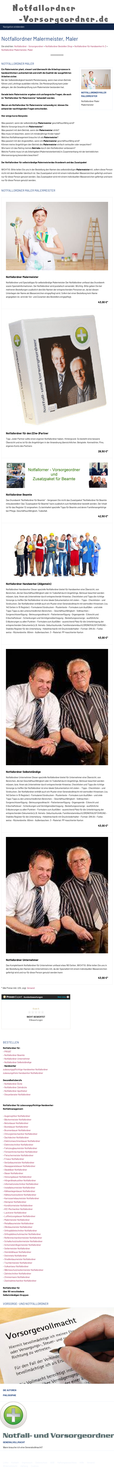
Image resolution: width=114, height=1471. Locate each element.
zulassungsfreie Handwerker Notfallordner (23, 1073)
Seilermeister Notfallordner (17, 1248)
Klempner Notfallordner (15, 1202)
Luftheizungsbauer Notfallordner (19, 1216)
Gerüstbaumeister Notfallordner (19, 1162)
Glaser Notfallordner (13, 1173)
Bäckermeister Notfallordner (17, 1119)
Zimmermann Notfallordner (17, 1277)
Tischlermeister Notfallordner (18, 1262)
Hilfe (82, 1462)
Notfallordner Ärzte (13, 1083)
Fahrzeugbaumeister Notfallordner (20, 1148)
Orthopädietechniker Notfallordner (20, 1230)
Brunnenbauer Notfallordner (17, 1130)
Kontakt (15, 1462)
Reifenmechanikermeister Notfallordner (23, 1237)
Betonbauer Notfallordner (16, 1123)
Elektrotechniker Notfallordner (18, 1144)
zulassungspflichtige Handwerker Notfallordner (25, 1069)
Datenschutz (41, 1462)
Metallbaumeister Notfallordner (19, 1223)
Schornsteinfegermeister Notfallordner (22, 1244)
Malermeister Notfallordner (17, 1219)
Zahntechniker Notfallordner (17, 1273)
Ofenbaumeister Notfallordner (18, 1227)
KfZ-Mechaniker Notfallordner (18, 1209)
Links (5, 1462)
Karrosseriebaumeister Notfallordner (21, 1198)
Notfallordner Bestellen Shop (58, 46)
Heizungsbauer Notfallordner (18, 1176)
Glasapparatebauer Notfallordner (19, 1166)
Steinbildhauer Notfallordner (17, 1252)
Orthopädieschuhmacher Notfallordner (22, 1234)
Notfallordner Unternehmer (17, 1058)
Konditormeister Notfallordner (18, 1205)
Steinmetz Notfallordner (15, 1255)
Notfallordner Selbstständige (17, 1062)
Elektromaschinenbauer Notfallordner (22, 1141)
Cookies (35, 1466)
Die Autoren (9, 1390)
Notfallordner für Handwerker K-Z (90, 46)
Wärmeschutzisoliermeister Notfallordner (23, 1270)
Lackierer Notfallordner (15, 1212)
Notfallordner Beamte (14, 1055)
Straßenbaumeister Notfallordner (20, 1259)
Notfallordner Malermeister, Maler (17, 49)
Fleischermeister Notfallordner (18, 1155)
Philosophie (9, 1395)
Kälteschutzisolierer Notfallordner (20, 1194)
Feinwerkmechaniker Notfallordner (21, 1151)
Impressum (27, 1462)
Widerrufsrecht (10, 1466)
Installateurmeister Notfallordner (19, 1187)
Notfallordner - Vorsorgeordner (28, 46)
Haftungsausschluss (67, 1462)
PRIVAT (7, 1051)
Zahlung (24, 1466)
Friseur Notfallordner (14, 1159)
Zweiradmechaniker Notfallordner (20, 1280)
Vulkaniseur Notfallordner (16, 1266)
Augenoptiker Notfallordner (17, 1116)
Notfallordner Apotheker (15, 1091)
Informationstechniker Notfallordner (21, 1184)
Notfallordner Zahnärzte (15, 1087)
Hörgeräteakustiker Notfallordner (20, 1180)
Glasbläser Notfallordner (15, 1169)
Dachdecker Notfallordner (16, 1137)
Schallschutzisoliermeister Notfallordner (23, 1241)
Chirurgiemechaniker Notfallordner (20, 1133)
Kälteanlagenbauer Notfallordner (19, 1191)
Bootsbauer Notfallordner (16, 1126)
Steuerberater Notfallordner (17, 1094)
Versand (31, 988)
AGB (52, 1462)
